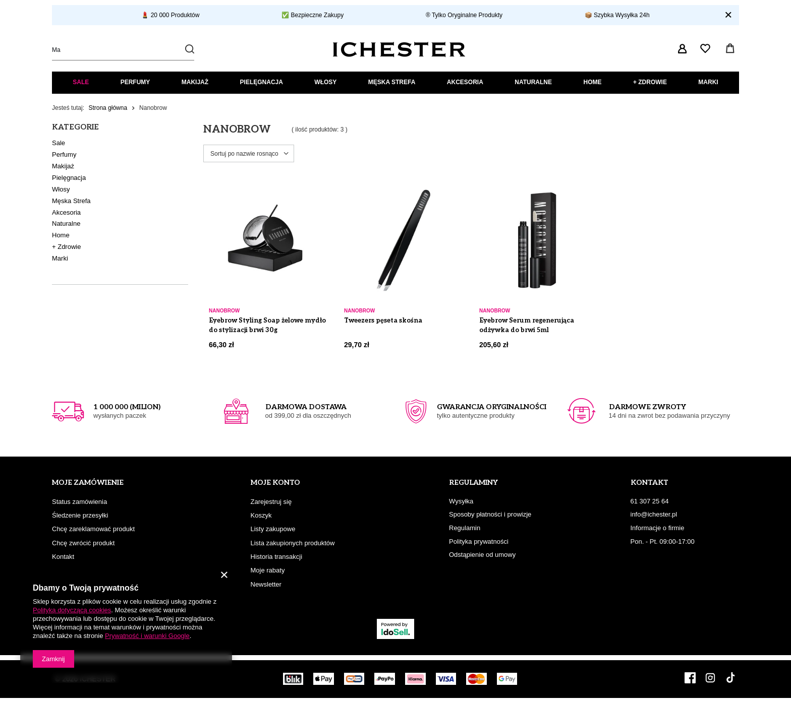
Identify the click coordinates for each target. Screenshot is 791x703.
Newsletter (266, 584)
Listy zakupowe (273, 529)
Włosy (325, 82)
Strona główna (107, 107)
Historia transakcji (277, 556)
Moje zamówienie (88, 482)
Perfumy (135, 82)
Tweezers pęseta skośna (383, 320)
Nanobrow (224, 310)
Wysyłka (461, 501)
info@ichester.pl (654, 514)
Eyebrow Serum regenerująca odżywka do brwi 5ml (526, 325)
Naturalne (533, 82)
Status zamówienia (79, 501)
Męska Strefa (392, 82)
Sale (81, 82)
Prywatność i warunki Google (147, 636)
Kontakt (63, 556)
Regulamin (464, 528)
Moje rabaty (268, 570)
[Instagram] (710, 678)
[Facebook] (690, 678)
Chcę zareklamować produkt (93, 529)
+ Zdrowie (650, 82)
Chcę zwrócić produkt (83, 543)
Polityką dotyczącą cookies (72, 610)
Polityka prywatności (478, 541)
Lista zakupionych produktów (293, 543)
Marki (708, 82)
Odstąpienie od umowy (482, 554)
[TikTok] (730, 678)
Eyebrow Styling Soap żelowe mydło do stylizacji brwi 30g (267, 325)
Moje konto (275, 482)
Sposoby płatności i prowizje (490, 514)
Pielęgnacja (261, 82)
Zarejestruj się (271, 501)
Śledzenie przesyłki (80, 515)
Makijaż (195, 82)
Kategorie (75, 127)
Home (592, 82)
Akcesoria (465, 82)
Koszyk (261, 515)
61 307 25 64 (650, 501)
